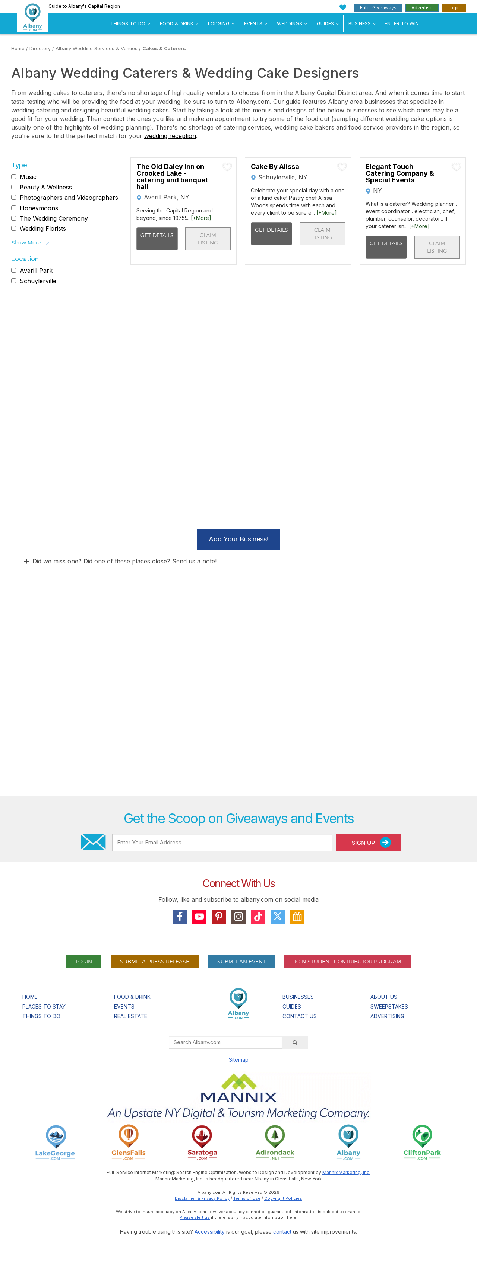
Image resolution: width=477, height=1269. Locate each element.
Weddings (289, 23)
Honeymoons (39, 208)
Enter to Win (402, 23)
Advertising (387, 1016)
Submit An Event (241, 961)
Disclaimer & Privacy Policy (202, 1198)
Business (359, 23)
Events (253, 23)
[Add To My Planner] (227, 167)
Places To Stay (44, 1006)
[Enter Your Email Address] (222, 842)
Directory (40, 48)
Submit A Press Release (154, 961)
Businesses (298, 997)
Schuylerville (38, 281)
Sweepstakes (389, 1006)
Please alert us (195, 1217)
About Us (383, 997)
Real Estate (130, 1016)
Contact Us (299, 1016)
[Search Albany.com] (225, 1042)
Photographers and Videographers (69, 197)
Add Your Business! (239, 539)
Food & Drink (176, 23)
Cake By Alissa (275, 166)
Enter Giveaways (378, 7)
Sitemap (239, 1060)
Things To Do (127, 23)
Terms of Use (246, 1198)
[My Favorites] (343, 8)
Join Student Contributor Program (347, 961)
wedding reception (170, 136)
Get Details (157, 235)
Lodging (219, 23)
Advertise (422, 7)
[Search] (295, 1042)
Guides (325, 23)
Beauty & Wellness (46, 187)
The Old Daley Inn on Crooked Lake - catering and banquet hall (172, 176)
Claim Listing (208, 239)
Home (18, 48)
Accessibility (210, 1231)
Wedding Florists (43, 228)
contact (282, 1231)
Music (28, 176)
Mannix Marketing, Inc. (346, 1172)
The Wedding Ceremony (54, 218)
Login (454, 7)
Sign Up (371, 842)
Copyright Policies (283, 1198)
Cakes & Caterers (164, 48)
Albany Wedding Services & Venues (97, 48)
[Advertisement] (238, 706)
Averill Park (36, 270)
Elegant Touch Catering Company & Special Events (400, 173)
